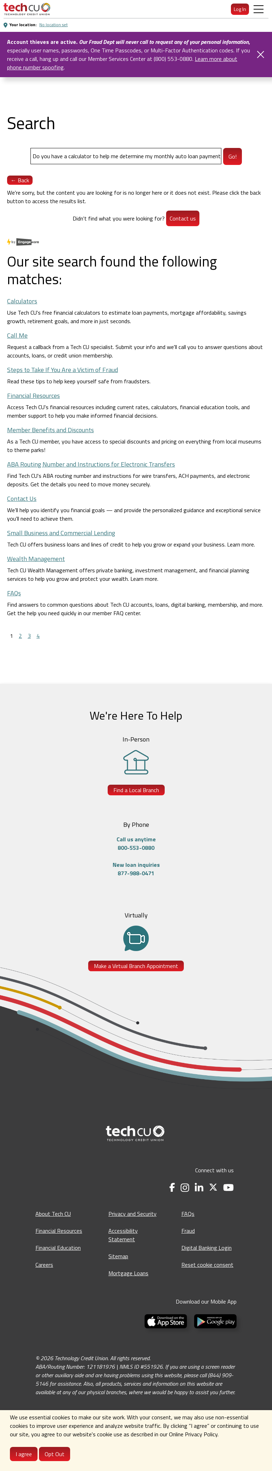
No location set (53, 24)
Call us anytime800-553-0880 (136, 843)
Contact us (183, 218)
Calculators (22, 301)
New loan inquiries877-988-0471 (136, 868)
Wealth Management (36, 558)
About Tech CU (53, 1213)
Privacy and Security (132, 1213)
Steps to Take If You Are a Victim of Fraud (62, 369)
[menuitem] (27, 9)
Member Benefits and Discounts (50, 430)
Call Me (17, 335)
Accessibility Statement (123, 1234)
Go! (232, 156)
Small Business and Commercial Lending (61, 533)
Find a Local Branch (136, 790)
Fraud (188, 1230)
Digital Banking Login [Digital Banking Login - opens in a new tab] (206, 1247)
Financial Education (58, 1247)
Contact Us (21, 498)
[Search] (125, 156)
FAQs (14, 593)
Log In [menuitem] (240, 9)
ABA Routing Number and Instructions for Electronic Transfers (91, 464)
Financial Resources (33, 395)
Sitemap (118, 1256)
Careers (44, 1264)
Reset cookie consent (207, 1264)
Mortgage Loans (128, 1273)
